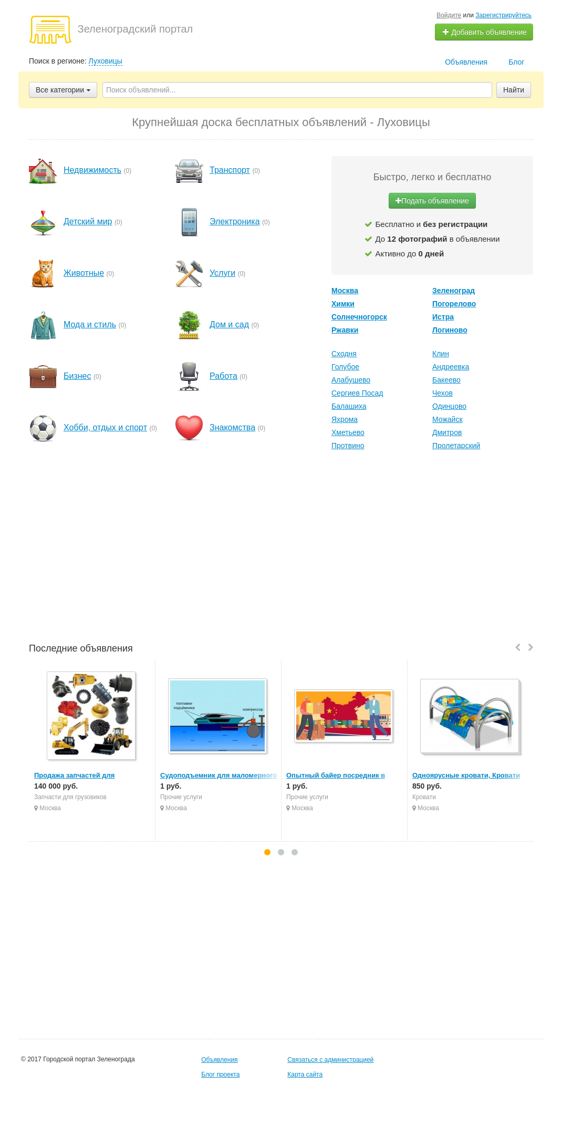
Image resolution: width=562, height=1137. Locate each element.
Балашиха (349, 406)
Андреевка (450, 367)
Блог (516, 62)
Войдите (448, 15)
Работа (223, 375)
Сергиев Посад (357, 393)
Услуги (222, 272)
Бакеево (446, 380)
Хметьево (348, 432)
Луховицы (105, 61)
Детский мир (88, 221)
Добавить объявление (484, 32)
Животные (84, 272)
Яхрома (344, 419)
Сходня (344, 353)
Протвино (348, 445)
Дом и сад (229, 324)
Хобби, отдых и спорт (105, 427)
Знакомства (232, 427)
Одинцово (449, 406)
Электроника (235, 221)
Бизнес (77, 375)
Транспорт (230, 170)
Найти (513, 90)
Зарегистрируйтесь (503, 15)
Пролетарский (456, 445)
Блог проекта (220, 1074)
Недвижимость (92, 170)
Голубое (345, 367)
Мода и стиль (90, 324)
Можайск (447, 419)
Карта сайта (304, 1074)
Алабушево (350, 380)
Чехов (442, 393)
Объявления (466, 62)
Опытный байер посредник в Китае (346, 775)
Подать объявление (432, 201)
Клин (440, 353)
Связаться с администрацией (330, 1059)
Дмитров (447, 432)
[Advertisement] (281, 548)
